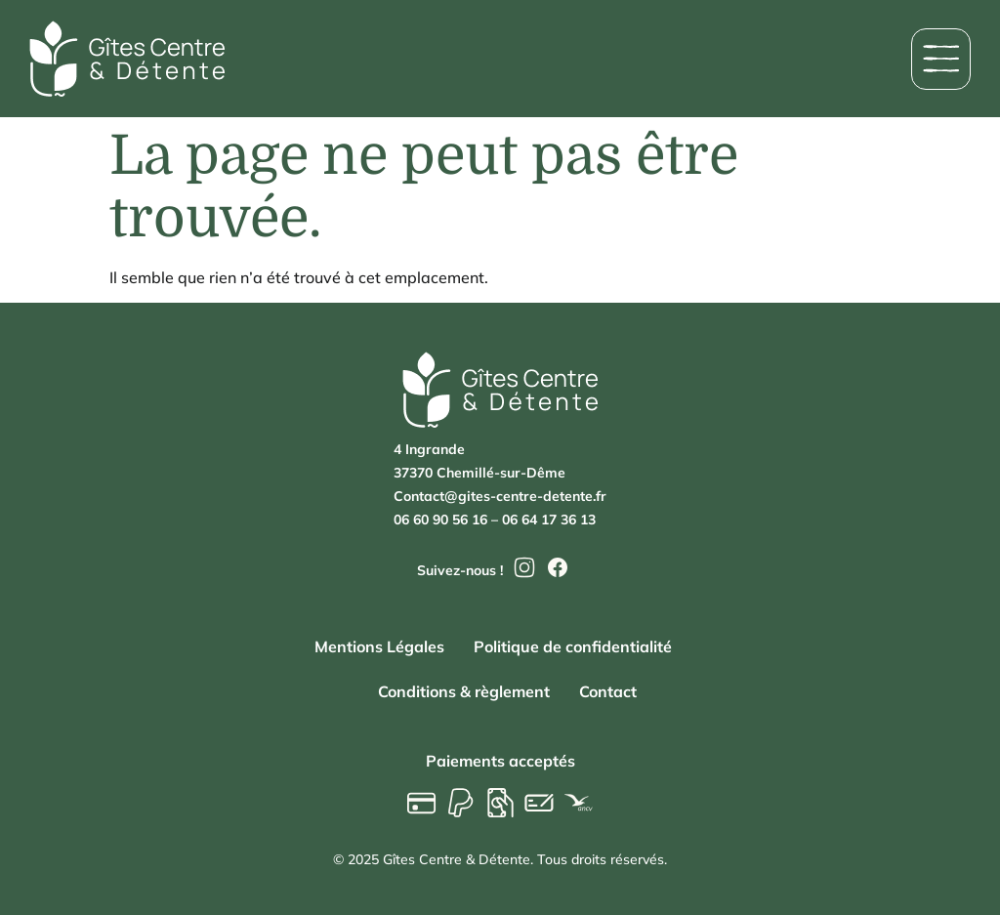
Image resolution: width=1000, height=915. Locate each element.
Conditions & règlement (464, 691)
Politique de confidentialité (573, 646)
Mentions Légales (379, 646)
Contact (608, 691)
